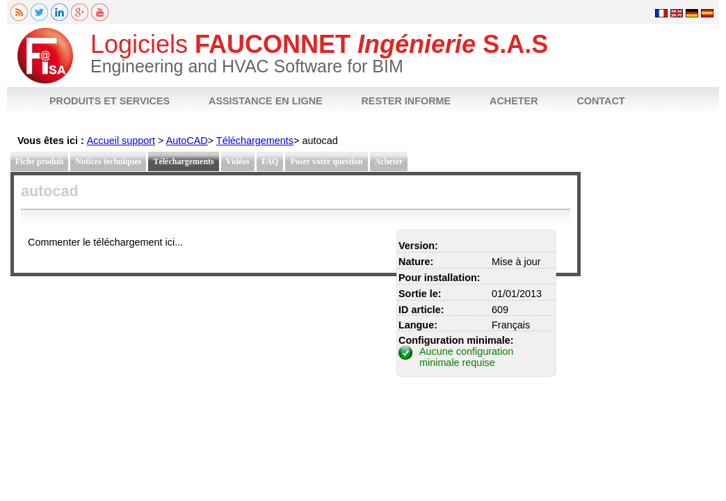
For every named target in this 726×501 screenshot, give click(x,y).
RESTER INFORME (406, 100)
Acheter (389, 161)
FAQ (269, 161)
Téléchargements (254, 140)
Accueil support (121, 140)
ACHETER (514, 100)
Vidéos (238, 161)
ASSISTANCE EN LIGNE (266, 100)
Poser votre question (326, 161)
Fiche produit (39, 161)
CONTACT (600, 100)
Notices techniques (108, 161)
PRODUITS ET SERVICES (109, 100)
